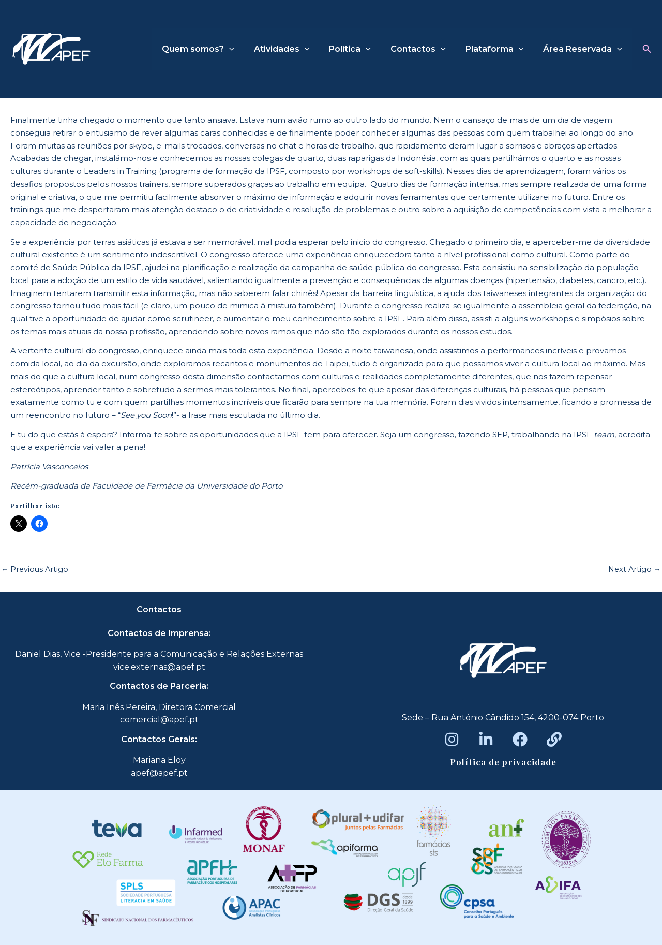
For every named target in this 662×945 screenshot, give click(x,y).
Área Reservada (584, 49)
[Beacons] (554, 739)
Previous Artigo (35, 569)
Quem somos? (215, 49)
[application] (246, 49)
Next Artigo (633, 569)
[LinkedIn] (485, 739)
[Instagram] (451, 739)
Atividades (296, 49)
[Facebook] (520, 739)
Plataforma (499, 49)
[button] (647, 49)
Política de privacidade (503, 761)
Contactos (426, 49)
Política (361, 49)
